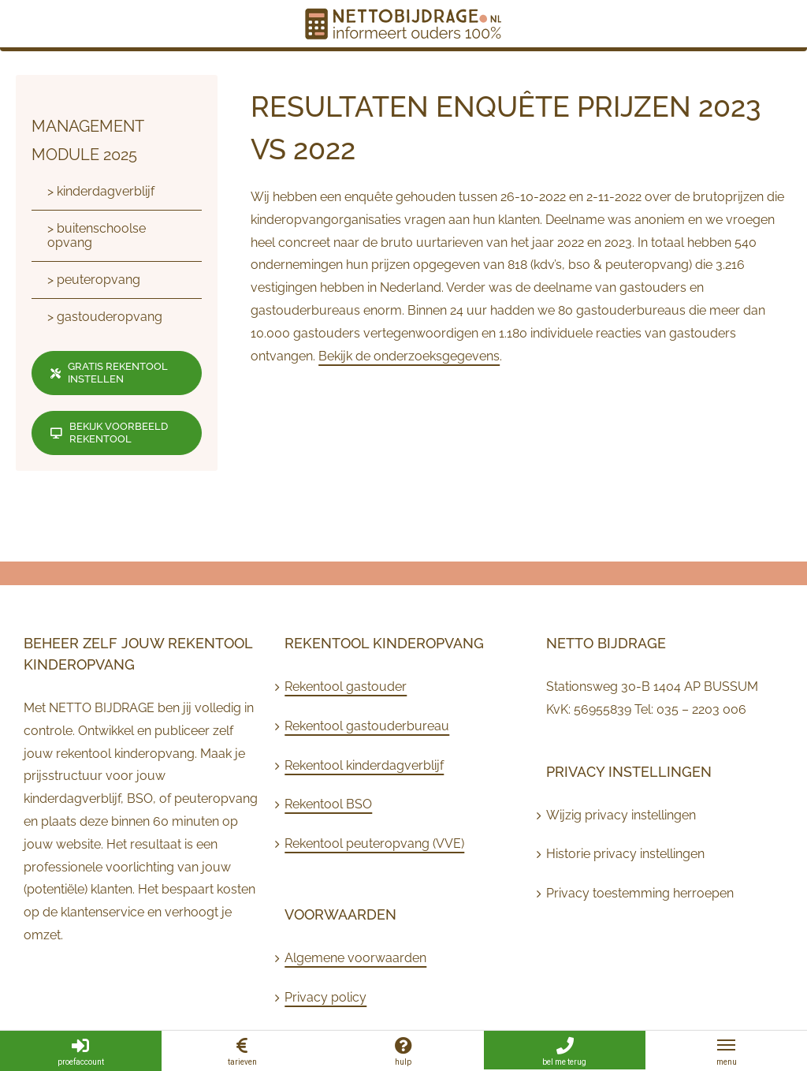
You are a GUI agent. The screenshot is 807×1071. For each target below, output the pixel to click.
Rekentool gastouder (345, 686)
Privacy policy (325, 997)
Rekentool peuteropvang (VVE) (374, 843)
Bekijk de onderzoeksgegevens (409, 356)
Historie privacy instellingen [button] (625, 853)
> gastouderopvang (104, 316)
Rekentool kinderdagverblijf (364, 765)
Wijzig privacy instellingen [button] (621, 815)
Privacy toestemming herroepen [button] (640, 893)
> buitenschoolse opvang (96, 235)
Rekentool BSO (328, 804)
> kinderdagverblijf (100, 191)
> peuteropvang (93, 279)
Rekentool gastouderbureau (366, 725)
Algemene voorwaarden (355, 957)
